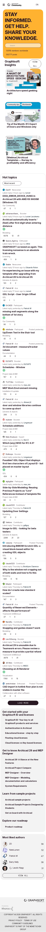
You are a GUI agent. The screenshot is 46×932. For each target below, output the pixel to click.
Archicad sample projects (17, 799)
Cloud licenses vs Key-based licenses (23, 743)
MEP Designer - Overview (17, 772)
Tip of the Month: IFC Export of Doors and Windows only (22, 125)
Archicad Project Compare (18, 768)
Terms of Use (30, 920)
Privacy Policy (15, 920)
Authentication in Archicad (18, 728)
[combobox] (23, 45)
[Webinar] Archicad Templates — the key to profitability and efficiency (21, 160)
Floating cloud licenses (16, 738)
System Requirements (16, 786)
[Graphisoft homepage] (34, 900)
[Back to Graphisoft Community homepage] (15, 4)
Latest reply (7, 193)
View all (35, 63)
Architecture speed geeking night (22, 92)
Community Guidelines (22, 923)
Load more (23, 703)
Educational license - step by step (21, 733)
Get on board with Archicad (18, 813)
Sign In (42, 5)
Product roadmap (13, 827)
